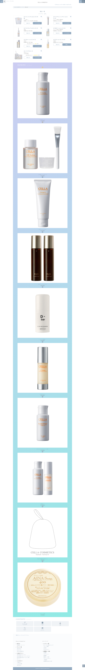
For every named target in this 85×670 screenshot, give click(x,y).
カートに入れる (37, 23)
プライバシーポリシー (47, 658)
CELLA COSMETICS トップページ (19, 7)
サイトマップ (45, 641)
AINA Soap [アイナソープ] (21, 654)
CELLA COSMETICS (20, 641)
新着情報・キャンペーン (21, 645)
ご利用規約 (45, 659)
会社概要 (45, 652)
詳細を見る (28, 23)
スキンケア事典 (46, 646)
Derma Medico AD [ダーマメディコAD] (23, 657)
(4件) (39, 55)
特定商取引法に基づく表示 (48, 661)
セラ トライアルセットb (28, 51)
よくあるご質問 (19, 663)
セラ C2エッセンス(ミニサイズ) (59, 39)
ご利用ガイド (19, 662)
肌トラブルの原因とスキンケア (48, 645)
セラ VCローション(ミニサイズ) (30, 39)
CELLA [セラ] (19, 648)
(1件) (37, 43)
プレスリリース (46, 654)
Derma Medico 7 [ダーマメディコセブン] (23, 656)
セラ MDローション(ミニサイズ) (59, 28)
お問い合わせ (19, 665)
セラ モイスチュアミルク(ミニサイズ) (31, 28)
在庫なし (66, 44)
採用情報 (45, 655)
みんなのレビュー (46, 649)
